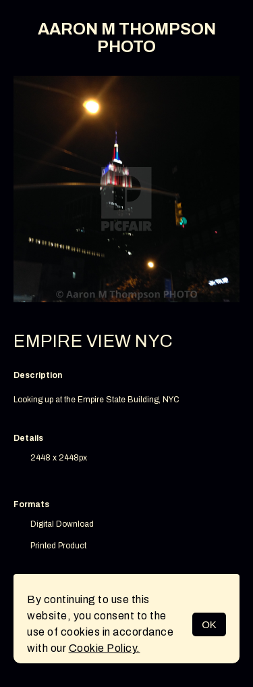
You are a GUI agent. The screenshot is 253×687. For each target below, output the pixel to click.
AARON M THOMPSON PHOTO (127, 37)
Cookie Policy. (104, 648)
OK (209, 624)
